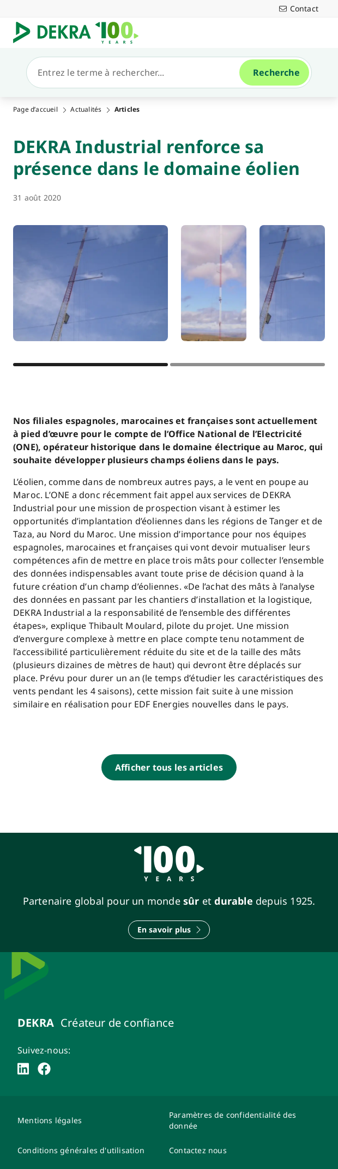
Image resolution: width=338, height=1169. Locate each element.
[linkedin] (23, 1068)
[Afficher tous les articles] (169, 767)
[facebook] (44, 1068)
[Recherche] (137, 72)
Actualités (85, 109)
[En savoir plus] (169, 929)
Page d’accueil (35, 109)
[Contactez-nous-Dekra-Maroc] (238, 1150)
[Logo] (80, 32)
